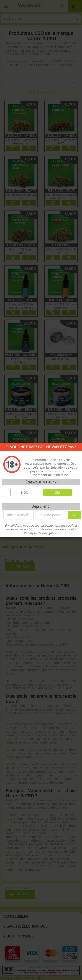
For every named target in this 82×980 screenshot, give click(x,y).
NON (24, 492)
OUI (57, 492)
